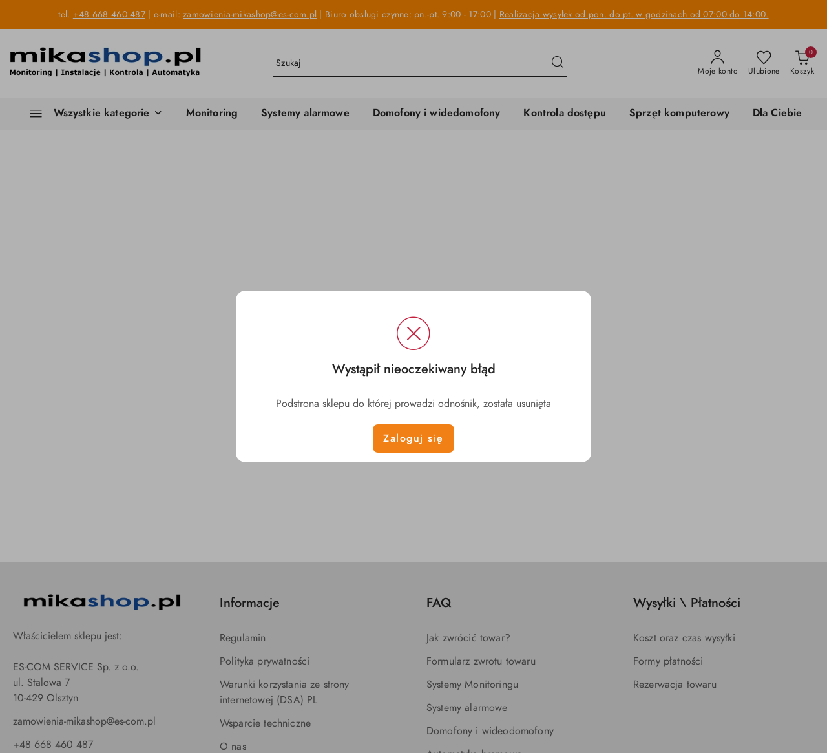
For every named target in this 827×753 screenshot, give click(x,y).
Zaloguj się (413, 438)
